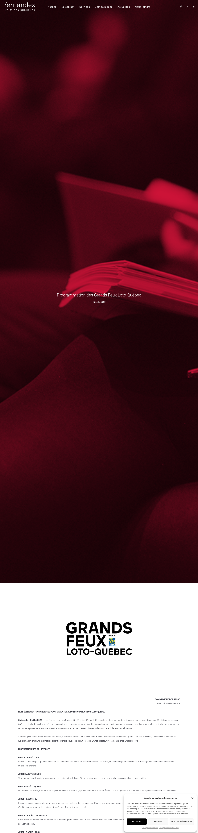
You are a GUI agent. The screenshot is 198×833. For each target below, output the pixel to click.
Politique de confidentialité (169, 828)
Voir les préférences (181, 822)
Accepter (137, 822)
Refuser (158, 822)
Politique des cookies (150, 828)
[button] (192, 798)
